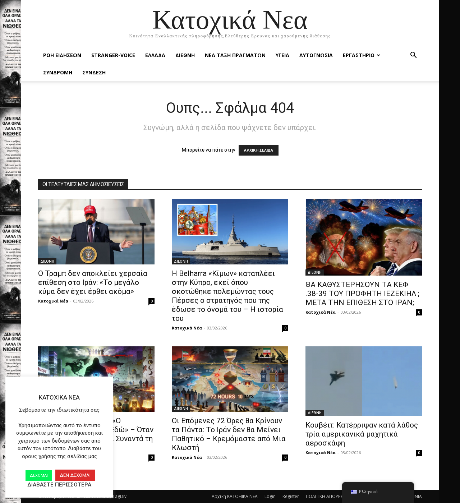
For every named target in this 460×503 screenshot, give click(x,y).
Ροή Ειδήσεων (62, 55)
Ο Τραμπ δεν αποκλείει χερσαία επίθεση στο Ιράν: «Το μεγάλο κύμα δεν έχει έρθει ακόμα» (92, 282)
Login (270, 496)
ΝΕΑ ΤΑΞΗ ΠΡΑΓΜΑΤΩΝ (235, 55)
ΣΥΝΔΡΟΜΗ (57, 72)
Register (290, 496)
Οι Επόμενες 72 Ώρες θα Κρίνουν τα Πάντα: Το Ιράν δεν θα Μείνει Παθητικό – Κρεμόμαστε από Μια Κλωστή (229, 434)
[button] (413, 55)
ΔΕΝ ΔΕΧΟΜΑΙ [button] (75, 475)
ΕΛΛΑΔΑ (155, 55)
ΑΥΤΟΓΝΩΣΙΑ (316, 55)
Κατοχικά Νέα (53, 301)
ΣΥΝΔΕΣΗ (94, 72)
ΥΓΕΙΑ (282, 55)
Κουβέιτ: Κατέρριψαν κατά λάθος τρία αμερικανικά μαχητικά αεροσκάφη (361, 434)
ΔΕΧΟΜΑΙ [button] (39, 475)
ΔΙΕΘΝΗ (185, 55)
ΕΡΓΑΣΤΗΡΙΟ (361, 55)
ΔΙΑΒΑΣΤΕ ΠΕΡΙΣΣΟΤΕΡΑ (59, 484)
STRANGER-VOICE (113, 55)
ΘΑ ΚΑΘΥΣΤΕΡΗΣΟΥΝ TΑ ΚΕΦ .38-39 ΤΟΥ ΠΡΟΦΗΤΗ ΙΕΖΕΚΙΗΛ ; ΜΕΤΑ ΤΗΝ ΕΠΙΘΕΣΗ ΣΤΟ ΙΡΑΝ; (362, 293)
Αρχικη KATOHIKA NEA (235, 496)
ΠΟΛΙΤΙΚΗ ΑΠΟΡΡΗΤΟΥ (329, 496)
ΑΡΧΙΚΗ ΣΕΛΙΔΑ (258, 150)
